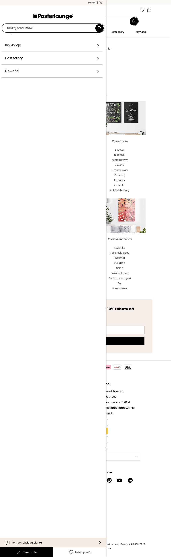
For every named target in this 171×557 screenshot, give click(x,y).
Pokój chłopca (119, 273)
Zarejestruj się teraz (85, 341)
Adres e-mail (35, 323)
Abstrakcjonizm (51, 149)
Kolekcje (24, 391)
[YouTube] (119, 480)
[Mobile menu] (21, 10)
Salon (119, 268)
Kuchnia (120, 258)
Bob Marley (51, 288)
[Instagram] (88, 480)
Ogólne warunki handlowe (36, 415)
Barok (51, 175)
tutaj (81, 52)
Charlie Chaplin (51, 273)
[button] (29, 10)
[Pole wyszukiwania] (83, 21)
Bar (120, 283)
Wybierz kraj (96, 457)
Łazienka (119, 185)
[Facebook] (98, 480)
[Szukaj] (134, 21)
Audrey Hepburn (51, 258)
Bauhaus (51, 170)
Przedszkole (119, 288)
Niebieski (119, 155)
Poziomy (119, 180)
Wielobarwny (120, 160)
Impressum (26, 432)
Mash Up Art (51, 185)
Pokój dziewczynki (120, 278)
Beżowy (119, 149)
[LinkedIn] (130, 480)
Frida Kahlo (51, 247)
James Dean (51, 278)
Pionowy (119, 175)
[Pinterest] (109, 480)
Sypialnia (119, 263)
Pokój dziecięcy (119, 190)
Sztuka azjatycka (51, 160)
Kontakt (24, 509)
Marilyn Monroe (51, 253)
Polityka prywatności (33, 421)
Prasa (22, 400)
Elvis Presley (51, 263)
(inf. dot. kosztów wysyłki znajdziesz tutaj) (98, 544)
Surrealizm (51, 190)
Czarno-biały (120, 170)
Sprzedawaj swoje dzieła (35, 406)
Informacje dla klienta (33, 503)
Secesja (51, 165)
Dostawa (24, 514)
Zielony (119, 165)
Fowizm (51, 180)
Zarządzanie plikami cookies (38, 426)
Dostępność (27, 519)
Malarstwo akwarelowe (51, 155)
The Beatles (51, 268)
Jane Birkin (51, 283)
